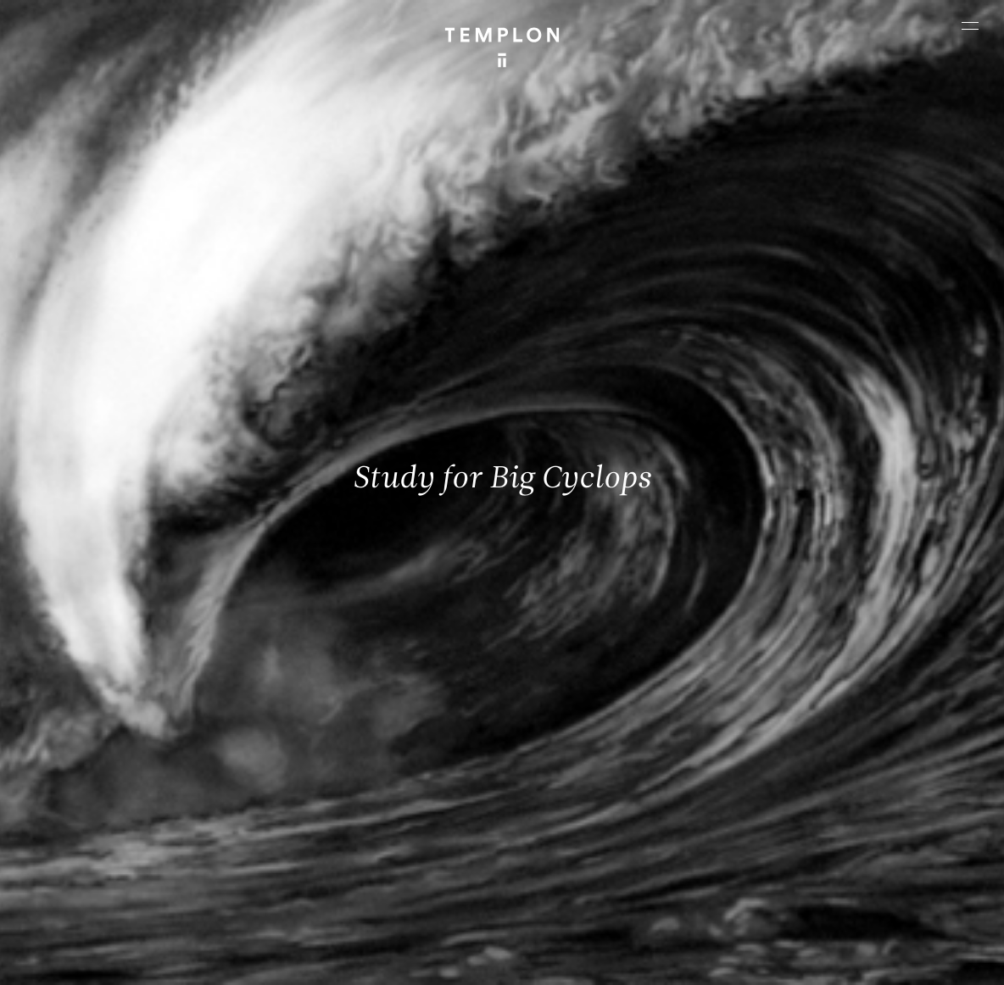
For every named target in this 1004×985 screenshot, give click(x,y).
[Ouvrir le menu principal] (970, 25)
